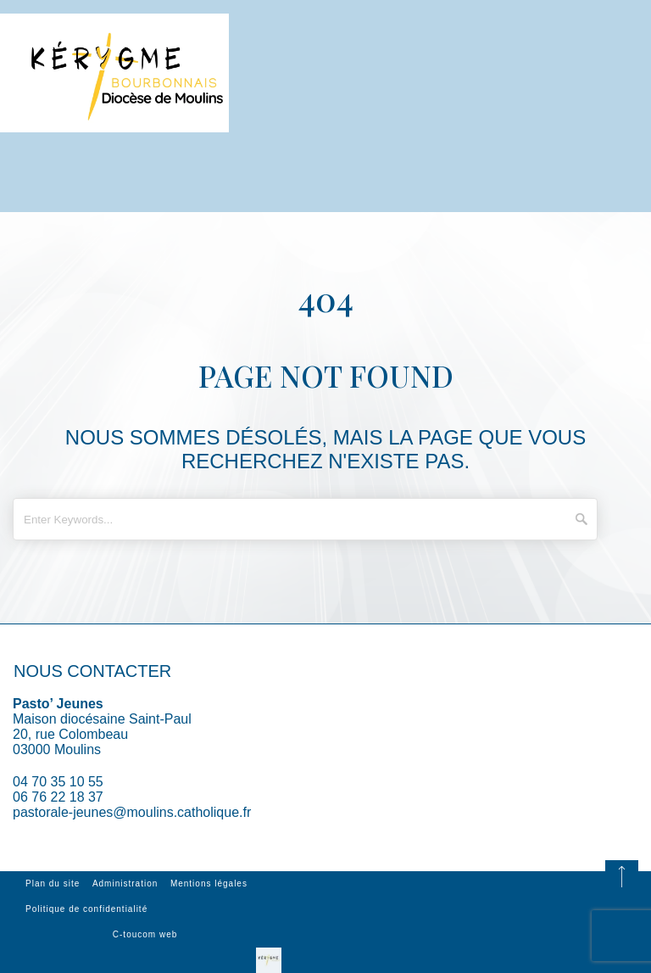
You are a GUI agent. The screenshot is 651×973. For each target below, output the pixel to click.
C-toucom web (145, 934)
